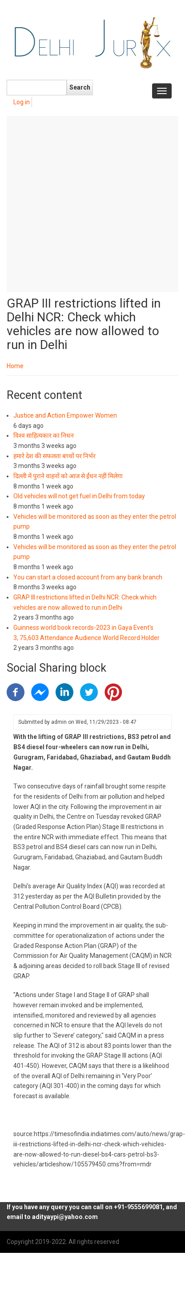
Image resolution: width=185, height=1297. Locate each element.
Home (15, 365)
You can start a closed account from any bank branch (87, 577)
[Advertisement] (83, 203)
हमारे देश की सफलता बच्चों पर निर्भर (54, 456)
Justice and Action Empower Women (65, 415)
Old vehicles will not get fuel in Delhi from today (79, 496)
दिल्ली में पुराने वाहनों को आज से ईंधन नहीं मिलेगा (68, 476)
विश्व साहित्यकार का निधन (43, 435)
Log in (21, 102)
